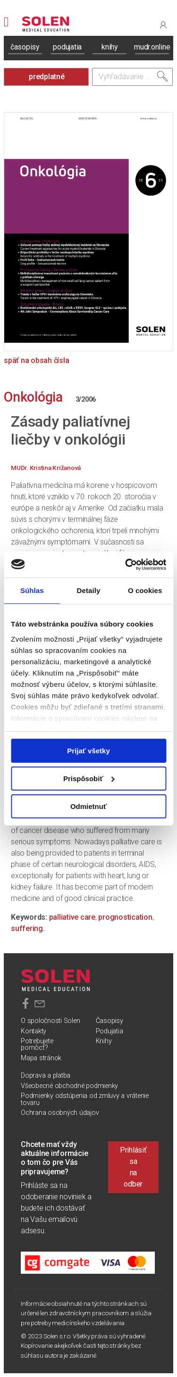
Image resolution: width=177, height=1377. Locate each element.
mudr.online (152, 46)
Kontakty (33, 1031)
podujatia (67, 46)
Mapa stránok (41, 1058)
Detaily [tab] (89, 590)
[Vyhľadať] (162, 76)
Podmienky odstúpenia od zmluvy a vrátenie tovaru (85, 1099)
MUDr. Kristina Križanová (46, 467)
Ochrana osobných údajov (60, 1113)
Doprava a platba (45, 1076)
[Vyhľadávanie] (132, 77)
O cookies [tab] (145, 590)
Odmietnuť (88, 806)
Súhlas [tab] (32, 590)
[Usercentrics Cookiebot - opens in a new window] (126, 564)
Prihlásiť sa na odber (133, 1167)
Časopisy (109, 1021)
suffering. (28, 928)
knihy (109, 46)
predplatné (47, 76)
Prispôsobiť (89, 779)
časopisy (25, 46)
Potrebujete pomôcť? (37, 1044)
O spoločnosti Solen (50, 1021)
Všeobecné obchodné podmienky (69, 1086)
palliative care (72, 917)
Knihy (104, 1041)
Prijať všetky (88, 751)
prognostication (125, 917)
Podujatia (109, 1031)
